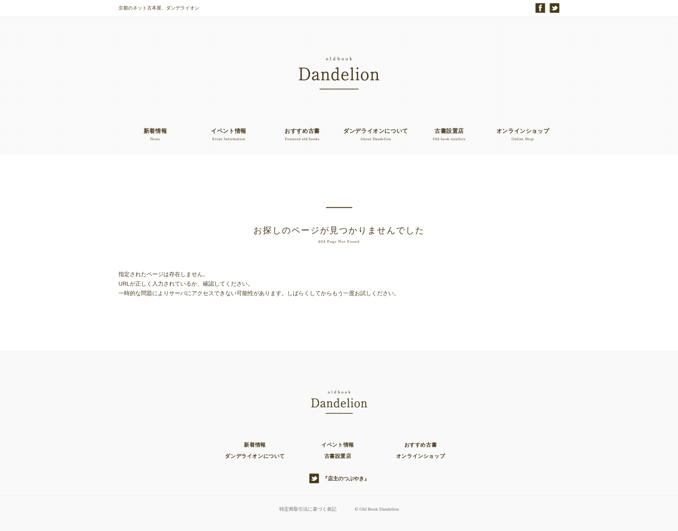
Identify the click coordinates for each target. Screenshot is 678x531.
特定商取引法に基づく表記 (307, 509)
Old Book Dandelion (379, 509)
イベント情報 (337, 445)
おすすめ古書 (420, 445)
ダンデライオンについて (255, 456)
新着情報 (254, 445)
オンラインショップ (420, 456)
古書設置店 (338, 456)
